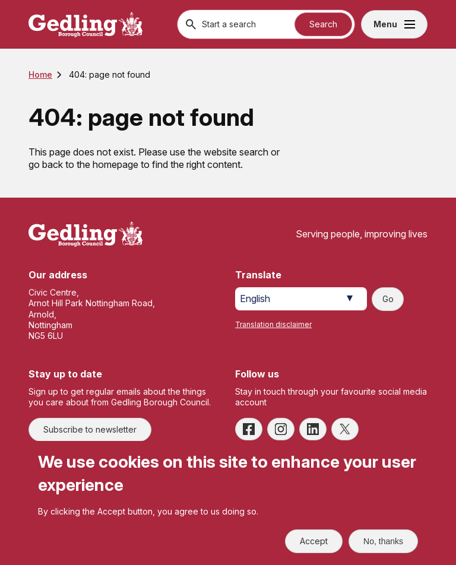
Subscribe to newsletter (90, 429)
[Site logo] (85, 234)
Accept (314, 541)
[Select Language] (301, 298)
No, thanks (383, 541)
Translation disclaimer (273, 324)
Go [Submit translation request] (388, 299)
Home (40, 74)
